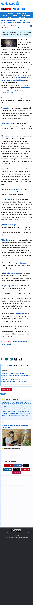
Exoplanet (23, 263)
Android (6, 15)
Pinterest (26, 528)
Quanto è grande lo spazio (11, 273)
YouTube (8, 524)
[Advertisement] (16, 369)
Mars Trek (5, 240)
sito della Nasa (8, 136)
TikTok (16, 528)
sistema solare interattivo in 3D (13, 189)
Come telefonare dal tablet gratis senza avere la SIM (15, 461)
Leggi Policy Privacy (9, 596)
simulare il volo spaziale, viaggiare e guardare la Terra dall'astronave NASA (15, 90)
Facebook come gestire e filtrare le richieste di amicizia (16, 472)
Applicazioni (25, 15)
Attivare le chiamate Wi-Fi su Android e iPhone (13, 477)
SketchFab (10, 199)
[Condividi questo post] (31, 26)
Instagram (16, 532)
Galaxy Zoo (5, 169)
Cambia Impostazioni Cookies (21, 596)
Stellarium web (7, 123)
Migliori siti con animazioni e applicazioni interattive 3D (15, 438)
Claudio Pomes (10, 27)
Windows (10, 13)
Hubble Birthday (19, 314)
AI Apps (10, 17)
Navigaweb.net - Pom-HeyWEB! (10, 592)
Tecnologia (20, 17)
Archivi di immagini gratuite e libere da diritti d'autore (14, 440)
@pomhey (17, 27)
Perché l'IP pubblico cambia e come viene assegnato (15, 474)
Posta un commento (6, 448)
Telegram (7, 528)
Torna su (3, 452)
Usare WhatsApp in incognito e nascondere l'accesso (15, 470)
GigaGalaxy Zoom (8, 286)
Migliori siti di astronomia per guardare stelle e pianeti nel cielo (15, 21)
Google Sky (5, 108)
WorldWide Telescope (9, 225)
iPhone (15, 15)
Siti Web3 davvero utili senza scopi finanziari (13, 432)
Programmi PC (22, 13)
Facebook (18, 524)
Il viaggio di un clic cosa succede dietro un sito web (15, 468)
